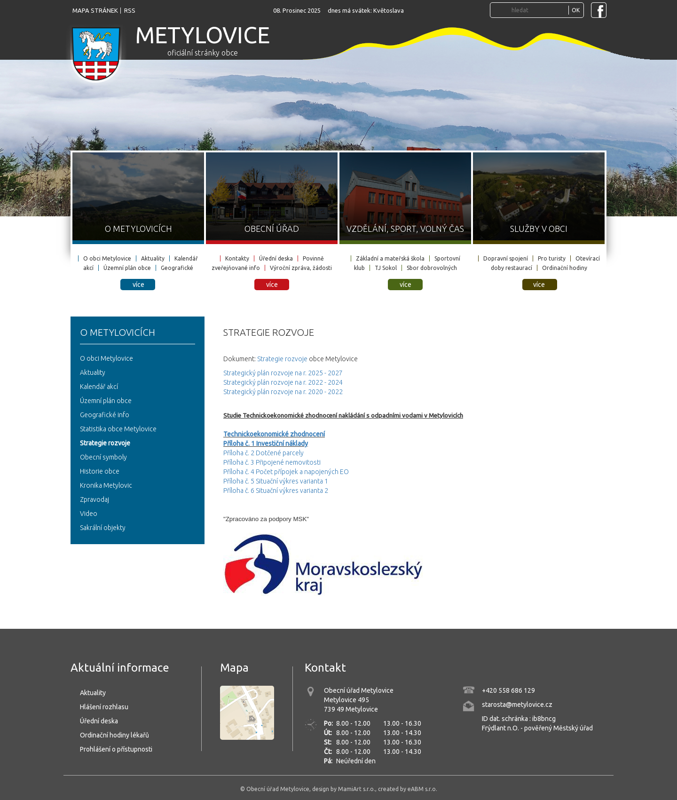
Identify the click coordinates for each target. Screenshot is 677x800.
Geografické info (104, 415)
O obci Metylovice (107, 258)
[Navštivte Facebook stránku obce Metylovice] (598, 10)
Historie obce (99, 471)
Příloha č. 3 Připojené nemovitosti (272, 462)
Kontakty (237, 258)
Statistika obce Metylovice (118, 429)
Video (88, 513)
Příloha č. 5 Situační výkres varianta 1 (275, 481)
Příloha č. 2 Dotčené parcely (263, 453)
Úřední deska (276, 258)
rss (129, 11)
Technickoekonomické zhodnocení (274, 434)
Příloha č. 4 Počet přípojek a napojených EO (286, 471)
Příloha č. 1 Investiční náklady (265, 443)
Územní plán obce (127, 268)
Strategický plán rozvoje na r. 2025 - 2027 (283, 373)
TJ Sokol (386, 268)
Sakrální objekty (103, 527)
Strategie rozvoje (105, 443)
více (138, 284)
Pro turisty (552, 258)
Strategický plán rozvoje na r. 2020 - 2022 (283, 392)
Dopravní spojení (505, 258)
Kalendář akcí (99, 386)
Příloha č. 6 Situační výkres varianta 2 (275, 490)
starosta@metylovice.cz (517, 704)
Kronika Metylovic (106, 485)
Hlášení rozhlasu (104, 707)
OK (576, 10)
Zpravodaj (94, 499)
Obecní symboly (103, 457)
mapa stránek (95, 11)
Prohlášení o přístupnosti (116, 749)
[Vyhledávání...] (539, 10)
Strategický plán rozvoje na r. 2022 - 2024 (283, 382)
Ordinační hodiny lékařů (114, 735)
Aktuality (153, 258)
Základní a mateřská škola (390, 258)
